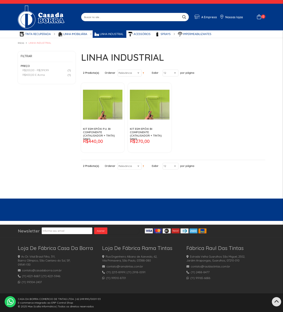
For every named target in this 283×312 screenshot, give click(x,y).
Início (21, 43)
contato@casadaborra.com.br (42, 270)
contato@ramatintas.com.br (124, 266)
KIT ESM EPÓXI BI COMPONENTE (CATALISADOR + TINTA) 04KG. (146, 134)
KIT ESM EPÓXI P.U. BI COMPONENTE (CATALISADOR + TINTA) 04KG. (99, 134)
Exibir (155, 73)
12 (165, 73)
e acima (34, 75)
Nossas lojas (231, 17)
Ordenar (110, 73)
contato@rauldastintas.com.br (210, 266)
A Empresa (205, 17)
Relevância (125, 73)
